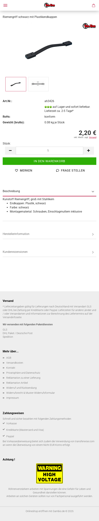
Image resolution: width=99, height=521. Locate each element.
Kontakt (10, 367)
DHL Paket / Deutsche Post (18, 333)
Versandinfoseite (12, 317)
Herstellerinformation (16, 234)
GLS (5, 329)
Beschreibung (11, 191)
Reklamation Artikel (17, 382)
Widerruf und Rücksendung (21, 387)
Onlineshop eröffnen (37, 511)
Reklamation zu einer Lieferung (23, 377)
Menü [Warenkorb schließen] (5, 5)
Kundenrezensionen (15, 252)
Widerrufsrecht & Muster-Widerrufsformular (30, 392)
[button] (10, 151)
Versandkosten (14, 362)
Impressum (12, 397)
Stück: (7, 143)
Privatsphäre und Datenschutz (23, 372)
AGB (8, 357)
